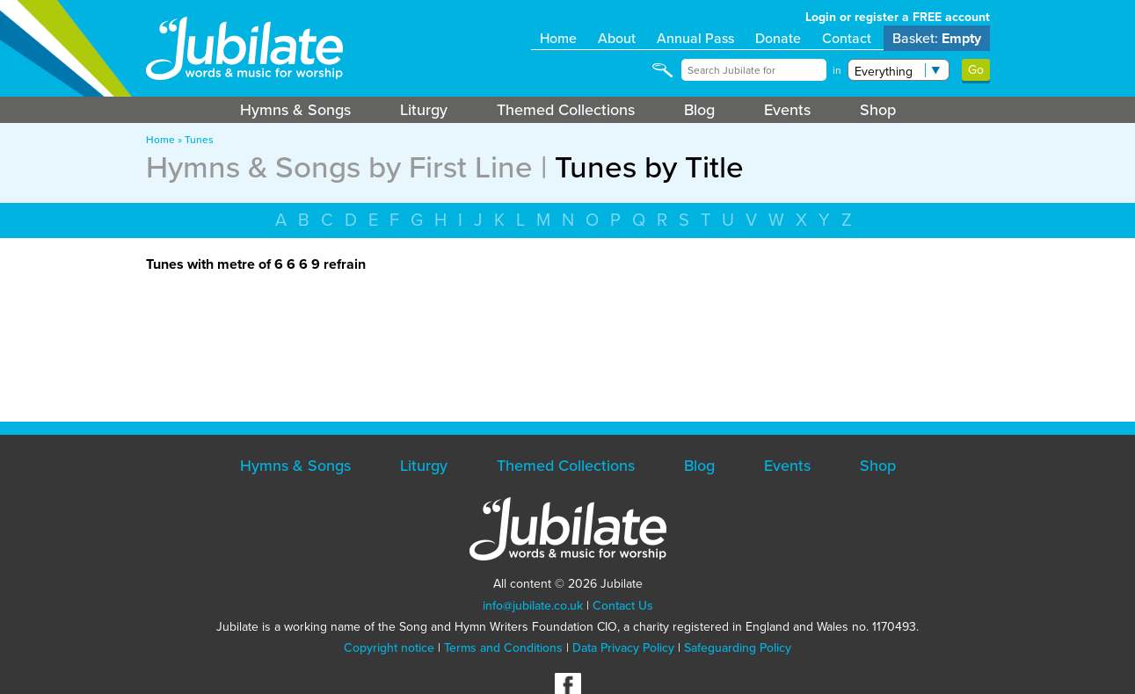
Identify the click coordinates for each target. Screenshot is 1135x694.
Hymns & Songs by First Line (339, 167)
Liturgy (423, 109)
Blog (699, 109)
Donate (778, 38)
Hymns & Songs (295, 109)
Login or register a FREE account (897, 17)
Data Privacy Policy (623, 648)
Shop (878, 109)
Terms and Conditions (503, 648)
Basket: (936, 38)
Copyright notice (389, 648)
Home (558, 38)
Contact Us (623, 605)
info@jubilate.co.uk (533, 605)
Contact (846, 38)
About (617, 38)
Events (787, 109)
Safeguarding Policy (737, 648)
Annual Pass (695, 38)
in (837, 70)
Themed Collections (566, 109)
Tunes (199, 140)
